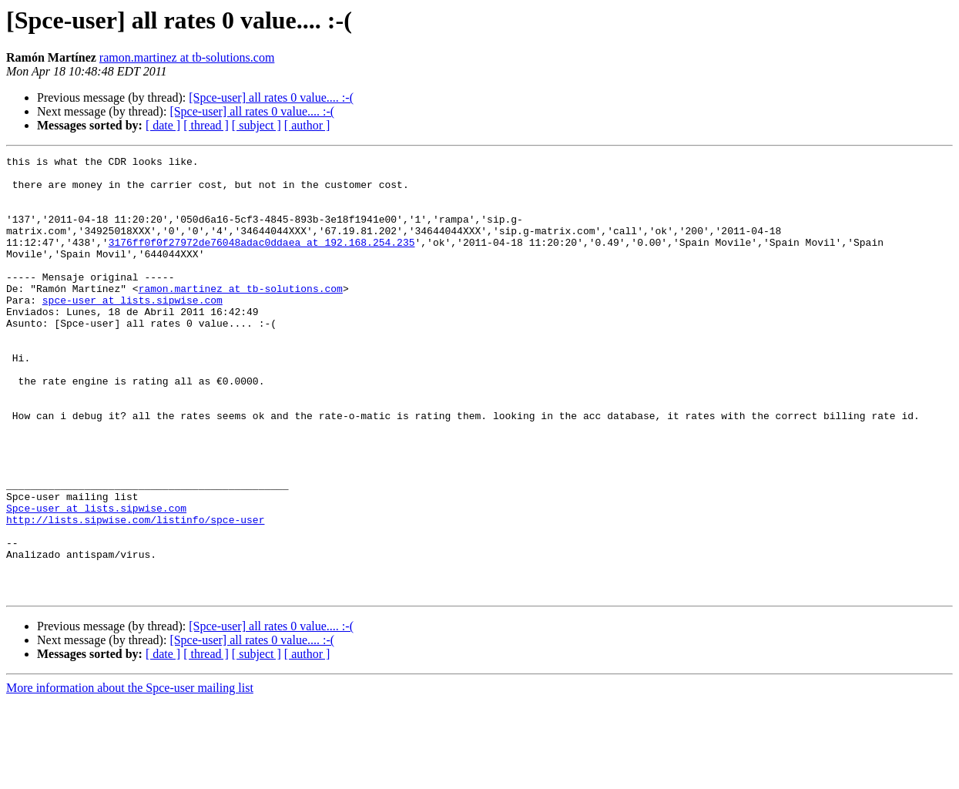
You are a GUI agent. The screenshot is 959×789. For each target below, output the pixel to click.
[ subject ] (256, 125)
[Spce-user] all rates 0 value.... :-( (271, 97)
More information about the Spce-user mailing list (129, 775)
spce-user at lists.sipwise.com (132, 330)
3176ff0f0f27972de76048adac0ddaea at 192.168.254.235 (262, 260)
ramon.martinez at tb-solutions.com (187, 57)
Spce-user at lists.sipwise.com (96, 579)
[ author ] (307, 125)
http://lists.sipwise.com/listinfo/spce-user (135, 593)
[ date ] (163, 125)
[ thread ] (206, 125)
